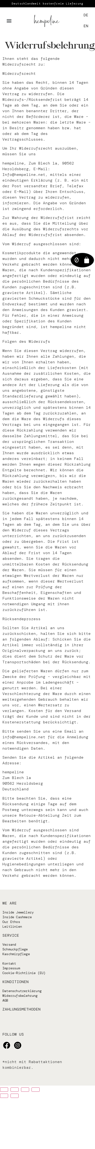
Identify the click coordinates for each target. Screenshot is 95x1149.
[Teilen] (15, 1089)
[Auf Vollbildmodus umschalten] (25, 1089)
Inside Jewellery (18, 912)
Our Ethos (11, 922)
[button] (9, 21)
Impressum (11, 968)
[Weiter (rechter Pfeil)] (15, 1096)
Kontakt (9, 963)
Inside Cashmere (17, 917)
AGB (5, 1000)
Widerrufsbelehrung (20, 995)
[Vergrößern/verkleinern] (36, 1089)
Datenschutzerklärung (22, 991)
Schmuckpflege (15, 949)
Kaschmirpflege (16, 954)
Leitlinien (12, 926)
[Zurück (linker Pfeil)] (4, 1096)
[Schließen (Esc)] (4, 1089)
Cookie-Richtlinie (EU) (23, 973)
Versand (9, 944)
